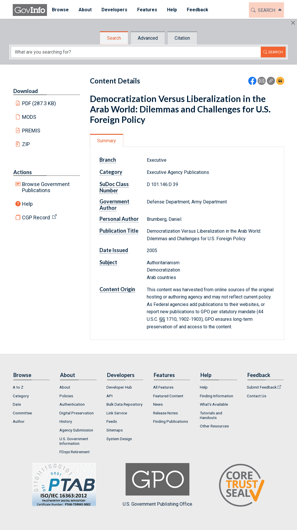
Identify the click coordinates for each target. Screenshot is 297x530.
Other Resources (214, 426)
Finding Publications (170, 421)
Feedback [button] (197, 9)
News (158, 404)
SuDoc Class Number (114, 187)
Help (27, 204)
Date (17, 404)
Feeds (111, 421)
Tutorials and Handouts (211, 415)
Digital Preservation (76, 413)
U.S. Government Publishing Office (157, 485)
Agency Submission (76, 430)
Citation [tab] (182, 38)
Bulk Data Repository (124, 404)
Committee (22, 413)
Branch (107, 159)
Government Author (114, 204)
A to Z (18, 387)
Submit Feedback (262, 387)
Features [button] (147, 9)
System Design (119, 438)
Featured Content (168, 396)
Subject (108, 262)
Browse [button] (60, 9)
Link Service (116, 413)
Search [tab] (114, 38)
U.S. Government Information (73, 441)
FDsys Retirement (74, 451)
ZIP (26, 144)
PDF (39, 103)
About (64, 387)
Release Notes (165, 413)
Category (110, 172)
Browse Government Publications (46, 187)
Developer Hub (119, 387)
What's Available (214, 404)
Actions (22, 172)
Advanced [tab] (148, 38)
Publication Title (118, 230)
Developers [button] (114, 9)
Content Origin (117, 289)
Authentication (72, 404)
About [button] (85, 9)
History (65, 421)
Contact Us (256, 396)
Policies (66, 396)
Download (25, 91)
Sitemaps (114, 430)
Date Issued (113, 250)
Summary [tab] (106, 140)
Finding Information (216, 396)
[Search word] (136, 52)
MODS (29, 117)
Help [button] (172, 9)
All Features (163, 387)
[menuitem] (60, 10)
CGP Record (36, 217)
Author (19, 421)
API (109, 396)
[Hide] (293, 23)
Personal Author (119, 219)
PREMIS (31, 131)
